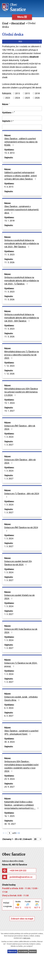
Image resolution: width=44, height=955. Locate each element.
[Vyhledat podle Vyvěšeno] (22, 118)
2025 (27, 98)
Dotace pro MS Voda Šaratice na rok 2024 (20, 631)
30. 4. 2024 (9, 742)
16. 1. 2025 (9, 816)
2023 (7, 98)
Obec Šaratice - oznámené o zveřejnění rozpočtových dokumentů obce (21, 209)
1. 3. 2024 (8, 437)
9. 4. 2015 (8, 187)
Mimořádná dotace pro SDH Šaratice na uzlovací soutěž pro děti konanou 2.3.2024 (21, 391)
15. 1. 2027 (9, 411)
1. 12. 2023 (9, 366)
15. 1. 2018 (9, 220)
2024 (17, 98)
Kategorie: (6, 93)
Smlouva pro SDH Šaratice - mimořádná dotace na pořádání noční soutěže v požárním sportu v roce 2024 (21, 766)
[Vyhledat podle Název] (22, 108)
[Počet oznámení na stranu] (37, 839)
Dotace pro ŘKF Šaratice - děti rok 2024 (19, 427)
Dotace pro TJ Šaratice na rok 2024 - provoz (21, 664)
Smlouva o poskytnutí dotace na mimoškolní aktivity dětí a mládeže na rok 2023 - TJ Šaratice (21, 280)
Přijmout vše (12, 951)
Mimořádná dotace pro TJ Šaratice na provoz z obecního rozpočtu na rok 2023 (21, 354)
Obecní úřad (18, 23)
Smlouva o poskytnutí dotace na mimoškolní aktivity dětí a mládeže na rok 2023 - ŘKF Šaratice (21, 243)
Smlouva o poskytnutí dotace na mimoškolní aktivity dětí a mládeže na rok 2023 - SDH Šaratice (21, 317)
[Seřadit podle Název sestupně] (9, 104)
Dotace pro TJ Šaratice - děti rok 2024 (21, 495)
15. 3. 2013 (9, 153)
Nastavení (32, 951)
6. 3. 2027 (8, 716)
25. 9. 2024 (9, 779)
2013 (17, 93)
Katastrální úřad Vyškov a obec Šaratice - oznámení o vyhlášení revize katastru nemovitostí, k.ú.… (21, 805)
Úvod (5, 23)
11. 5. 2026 (9, 262)
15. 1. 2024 (9, 403)
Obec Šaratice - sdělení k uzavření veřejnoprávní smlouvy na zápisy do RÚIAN (21, 141)
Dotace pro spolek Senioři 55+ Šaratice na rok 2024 (18, 563)
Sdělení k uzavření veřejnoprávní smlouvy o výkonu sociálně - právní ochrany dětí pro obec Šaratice (20, 175)
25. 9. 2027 (9, 787)
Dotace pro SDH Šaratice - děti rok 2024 (20, 461)
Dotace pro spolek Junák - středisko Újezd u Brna (21, 698)
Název (5, 104)
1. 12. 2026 (9, 373)
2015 (27, 93)
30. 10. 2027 (10, 824)
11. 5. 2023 (9, 254)
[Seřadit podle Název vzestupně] (9, 103)
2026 (37, 98)
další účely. (26, 938)
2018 (37, 93)
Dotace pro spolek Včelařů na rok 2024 (19, 597)
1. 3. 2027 (8, 444)
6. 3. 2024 (8, 708)
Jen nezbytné (23, 951)
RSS (30, 41)
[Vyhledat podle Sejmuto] (22, 127)
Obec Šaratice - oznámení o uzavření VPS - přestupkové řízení (21, 732)
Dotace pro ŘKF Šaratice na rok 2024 (21, 529)
